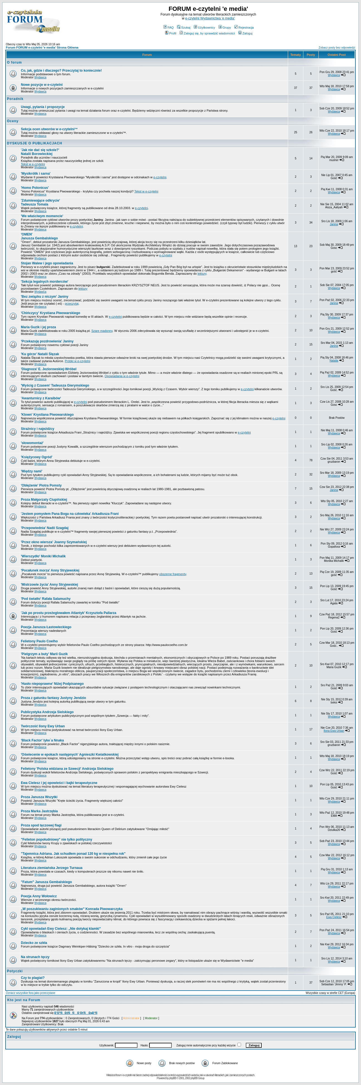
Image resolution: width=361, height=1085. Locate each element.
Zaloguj (245, 33)
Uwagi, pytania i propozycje (43, 107)
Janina (334, 224)
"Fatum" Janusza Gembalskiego (46, 882)
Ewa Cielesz (334, 917)
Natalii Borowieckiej (40, 152)
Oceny (13, 121)
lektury (202, 273)
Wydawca (40, 77)
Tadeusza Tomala (40, 202)
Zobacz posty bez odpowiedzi (337, 47)
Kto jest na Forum (23, 1000)
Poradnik (15, 99)
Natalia (334, 360)
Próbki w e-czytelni (77, 361)
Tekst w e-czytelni (33, 164)
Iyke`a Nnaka (42, 740)
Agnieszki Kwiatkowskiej (70, 754)
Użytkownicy (204, 27)
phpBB (172, 1078)
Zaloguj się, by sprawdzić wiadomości (207, 33)
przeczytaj (72, 303)
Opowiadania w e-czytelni (122, 376)
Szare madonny (101, 330)
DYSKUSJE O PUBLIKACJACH (34, 143)
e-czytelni (159, 177)
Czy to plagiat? (33, 978)
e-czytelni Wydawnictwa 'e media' (210, 18)
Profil (170, 33)
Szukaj (183, 27)
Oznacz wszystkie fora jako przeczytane (30, 992)
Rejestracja (244, 27)
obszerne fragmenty (172, 574)
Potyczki (15, 971)
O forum (14, 62)
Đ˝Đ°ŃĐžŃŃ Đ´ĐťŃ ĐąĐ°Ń (75, 1012)
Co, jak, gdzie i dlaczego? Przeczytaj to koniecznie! (61, 70)
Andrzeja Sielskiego (67, 769)
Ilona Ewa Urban (334, 730)
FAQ (168, 27)
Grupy (224, 27)
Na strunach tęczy (35, 957)
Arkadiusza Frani (70, 514)
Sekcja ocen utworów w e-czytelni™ (49, 129)
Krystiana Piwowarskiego (47, 415)
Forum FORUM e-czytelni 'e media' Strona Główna (42, 47)
